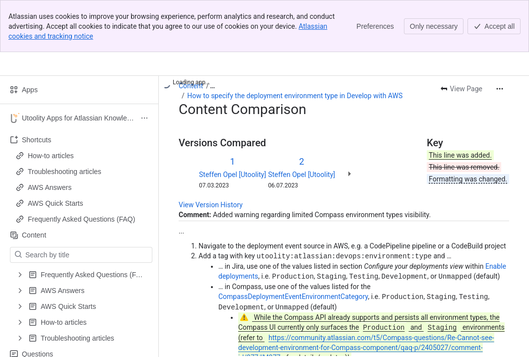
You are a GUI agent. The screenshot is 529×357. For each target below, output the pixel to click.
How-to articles (51, 156)
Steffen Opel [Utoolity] (232, 174)
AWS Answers (49, 187)
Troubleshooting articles (64, 172)
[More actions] (499, 88)
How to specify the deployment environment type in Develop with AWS (294, 96)
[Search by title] (87, 255)
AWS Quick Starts (55, 203)
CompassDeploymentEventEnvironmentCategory (293, 295)
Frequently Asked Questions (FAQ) (81, 219)
